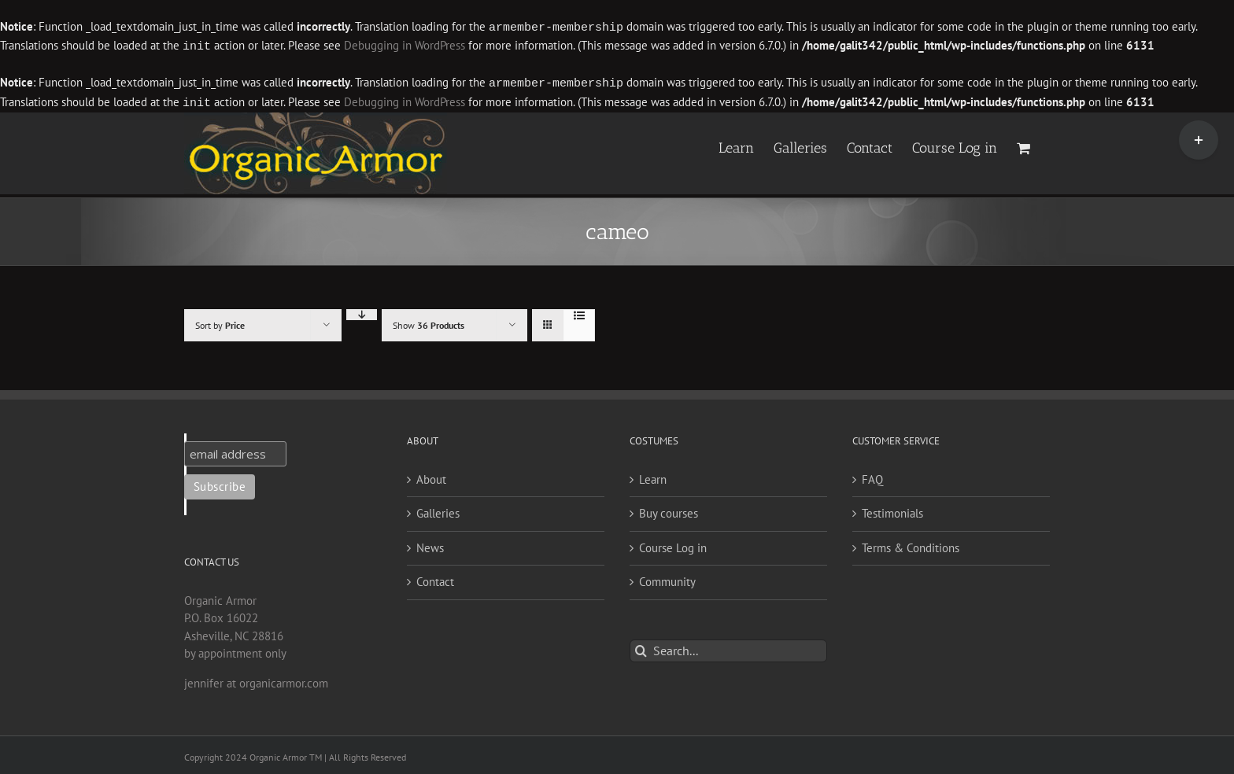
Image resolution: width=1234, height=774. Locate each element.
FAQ (872, 476)
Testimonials (892, 510)
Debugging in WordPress (404, 45)
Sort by (220, 322)
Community (667, 578)
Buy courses (668, 510)
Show (428, 322)
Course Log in (673, 544)
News (430, 544)
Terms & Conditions (910, 544)
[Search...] (728, 647)
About (431, 476)
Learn (653, 476)
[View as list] (578, 312)
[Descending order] (361, 311)
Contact (435, 578)
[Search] (641, 647)
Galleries (438, 510)
